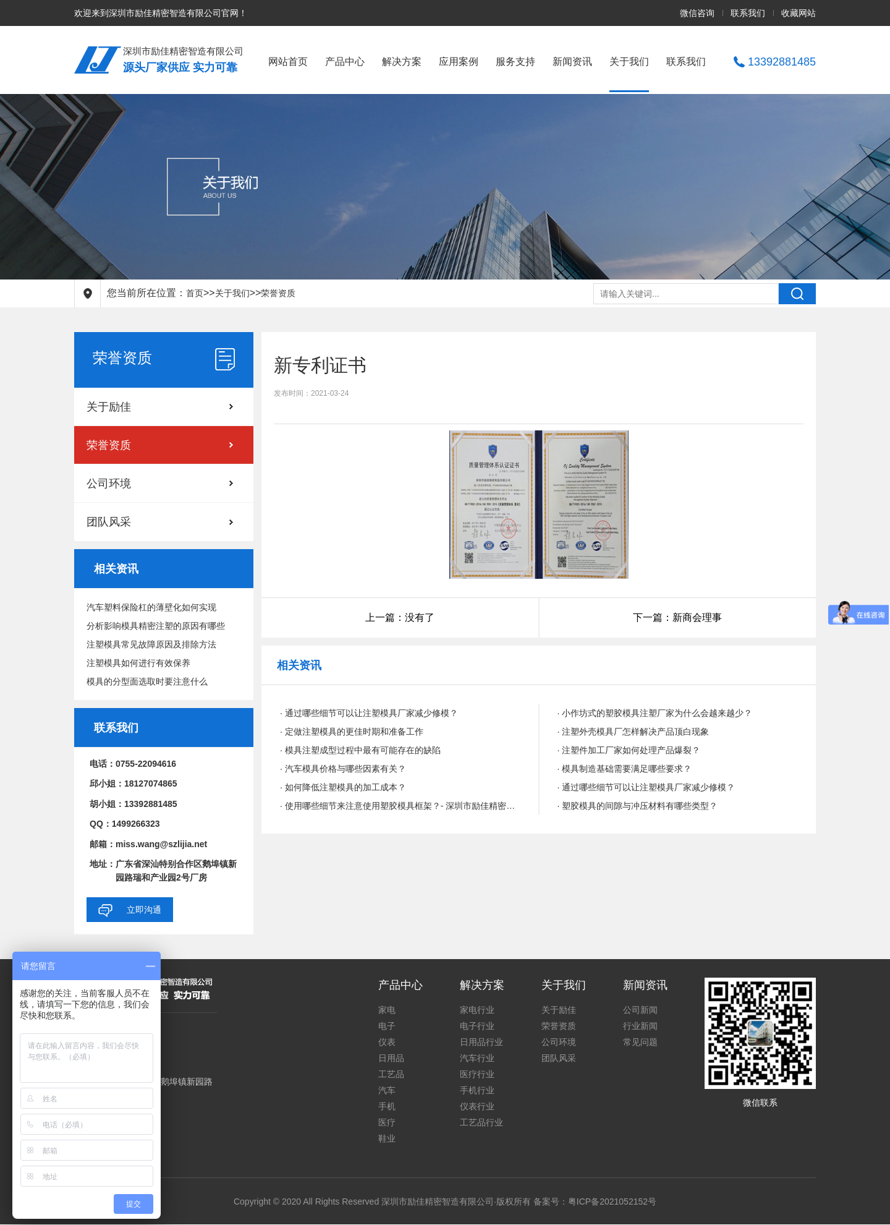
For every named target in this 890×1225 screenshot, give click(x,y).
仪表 (387, 1042)
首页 (194, 293)
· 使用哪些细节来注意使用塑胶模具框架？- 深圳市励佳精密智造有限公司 (400, 806)
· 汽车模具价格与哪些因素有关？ (343, 769)
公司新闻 (640, 1010)
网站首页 (288, 61)
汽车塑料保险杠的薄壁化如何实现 (151, 607)
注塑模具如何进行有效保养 (138, 663)
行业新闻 (640, 1026)
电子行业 (477, 1026)
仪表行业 (477, 1106)
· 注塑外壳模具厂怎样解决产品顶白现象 (633, 731)
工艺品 (391, 1074)
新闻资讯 (572, 61)
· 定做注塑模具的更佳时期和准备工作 (351, 731)
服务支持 (515, 61)
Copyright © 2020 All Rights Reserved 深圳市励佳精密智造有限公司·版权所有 (383, 1201)
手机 (387, 1106)
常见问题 (640, 1042)
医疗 (387, 1122)
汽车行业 (477, 1058)
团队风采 (109, 522)
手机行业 (477, 1090)
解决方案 (402, 61)
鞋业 (387, 1138)
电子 (387, 1026)
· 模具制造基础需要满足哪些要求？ (624, 769)
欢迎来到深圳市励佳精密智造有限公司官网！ (160, 13)
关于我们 (629, 61)
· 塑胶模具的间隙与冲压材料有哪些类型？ (637, 806)
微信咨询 (697, 13)
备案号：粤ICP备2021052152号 (594, 1201)
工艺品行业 (481, 1122)
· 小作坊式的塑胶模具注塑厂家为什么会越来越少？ (655, 713)
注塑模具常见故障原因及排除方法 (151, 644)
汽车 (387, 1090)
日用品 (391, 1058)
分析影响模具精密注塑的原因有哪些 (156, 626)
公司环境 (109, 483)
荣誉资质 (278, 293)
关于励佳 (109, 407)
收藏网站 (798, 13)
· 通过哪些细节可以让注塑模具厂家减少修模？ (369, 713)
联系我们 (748, 13)
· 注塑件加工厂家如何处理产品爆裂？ (629, 750)
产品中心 (345, 61)
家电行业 (477, 1010)
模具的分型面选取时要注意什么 (147, 681)
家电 (387, 1010)
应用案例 (458, 61)
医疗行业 (477, 1074)
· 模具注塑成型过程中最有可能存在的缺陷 (360, 750)
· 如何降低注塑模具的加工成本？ (343, 787)
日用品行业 (481, 1042)
